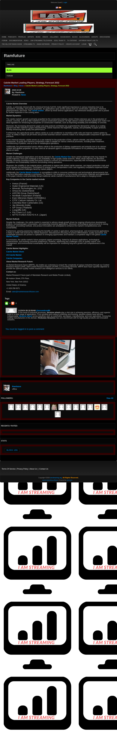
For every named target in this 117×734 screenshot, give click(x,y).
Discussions (105, 37)
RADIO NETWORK (43, 44)
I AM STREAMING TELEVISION (41, 40)
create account (73, 44)
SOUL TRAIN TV (59, 40)
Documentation (15, 40)
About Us (33, 469)
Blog (15, 86)
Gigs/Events (65, 37)
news (21, 86)
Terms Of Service (8, 469)
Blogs (75, 37)
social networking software (50, 480)
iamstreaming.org (56, 478)
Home (4, 37)
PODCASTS (12, 37)
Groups (94, 37)
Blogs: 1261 (12, 450)
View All (109, 398)
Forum (4, 40)
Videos (45, 37)
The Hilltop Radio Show (12, 44)
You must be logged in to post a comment (25, 329)
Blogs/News (84, 37)
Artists (31, 37)
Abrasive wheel (25, 316)
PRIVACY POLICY (58, 44)
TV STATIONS (72, 40)
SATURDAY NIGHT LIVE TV (88, 40)
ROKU (26, 40)
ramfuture (8, 86)
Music (38, 37)
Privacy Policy (22, 469)
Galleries (54, 37)
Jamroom (69, 480)
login (84, 44)
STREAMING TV (29, 44)
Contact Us (43, 469)
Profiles (22, 37)
